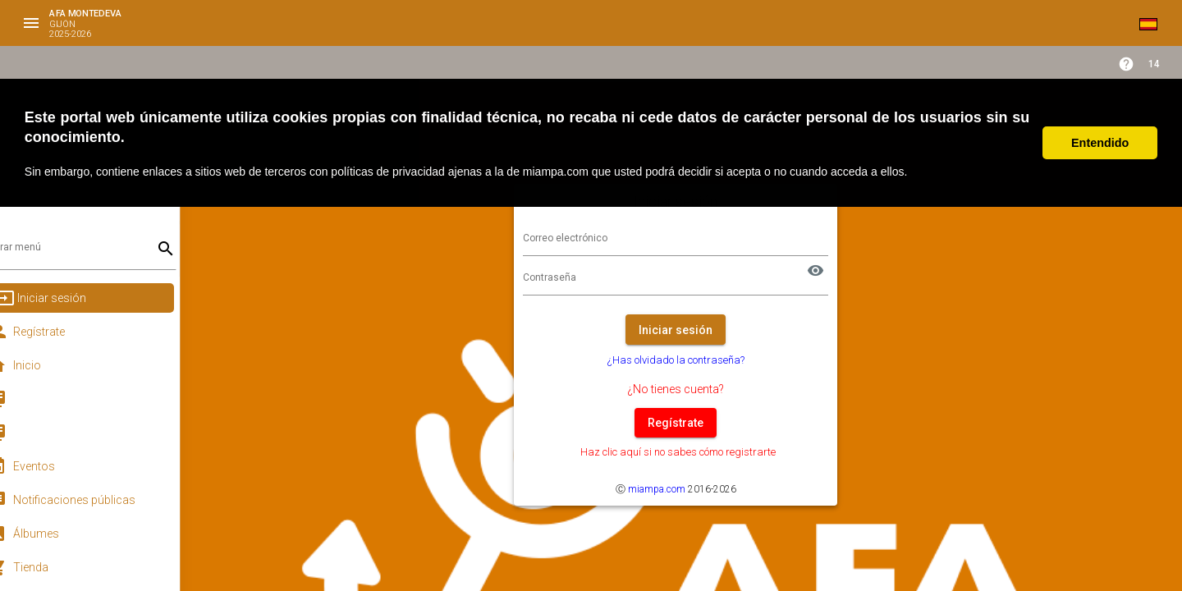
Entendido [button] (1100, 142)
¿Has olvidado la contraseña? (689, 360)
